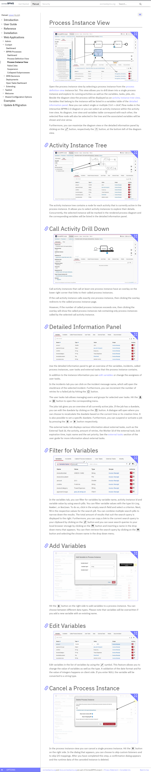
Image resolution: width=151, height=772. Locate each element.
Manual (35, 4)
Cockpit (8, 44)
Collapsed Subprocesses (18, 72)
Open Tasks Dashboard (16, 83)
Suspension (12, 69)
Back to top (144, 770)
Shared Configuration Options (18, 97)
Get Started (24, 4)
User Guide (10, 24)
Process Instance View (17, 62)
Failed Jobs (12, 65)
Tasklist (8, 90)
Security (46, 4)
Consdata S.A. (125, 770)
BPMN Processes (13, 51)
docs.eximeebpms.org (68, 770)
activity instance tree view (126, 97)
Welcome (9, 93)
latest (11, 15)
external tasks (115, 434)
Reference (10, 28)
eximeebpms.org (107, 4)
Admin (8, 41)
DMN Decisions (13, 76)
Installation (10, 33)
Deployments (12, 79)
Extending (10, 86)
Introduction (11, 20)
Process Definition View (18, 58)
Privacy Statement (111, 770)
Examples (9, 100)
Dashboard (11, 48)
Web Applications (14, 37)
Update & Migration (15, 105)
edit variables (106, 375)
